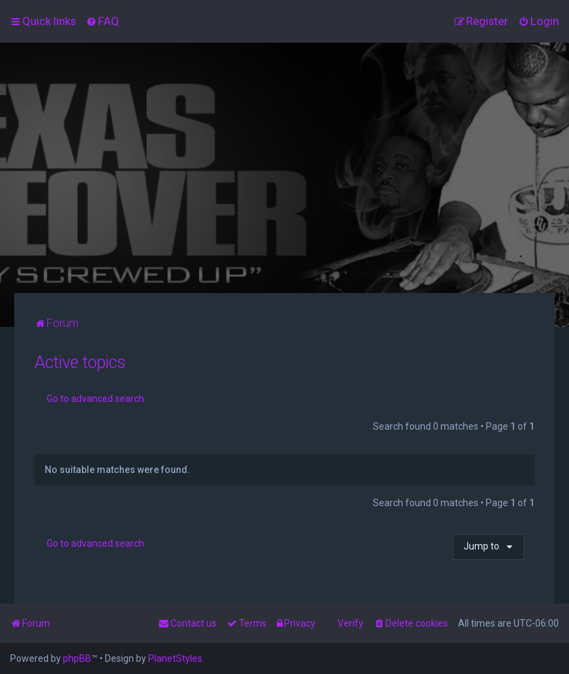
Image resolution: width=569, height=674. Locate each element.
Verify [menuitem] (350, 623)
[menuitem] (102, 21)
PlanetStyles (175, 658)
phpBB (77, 658)
